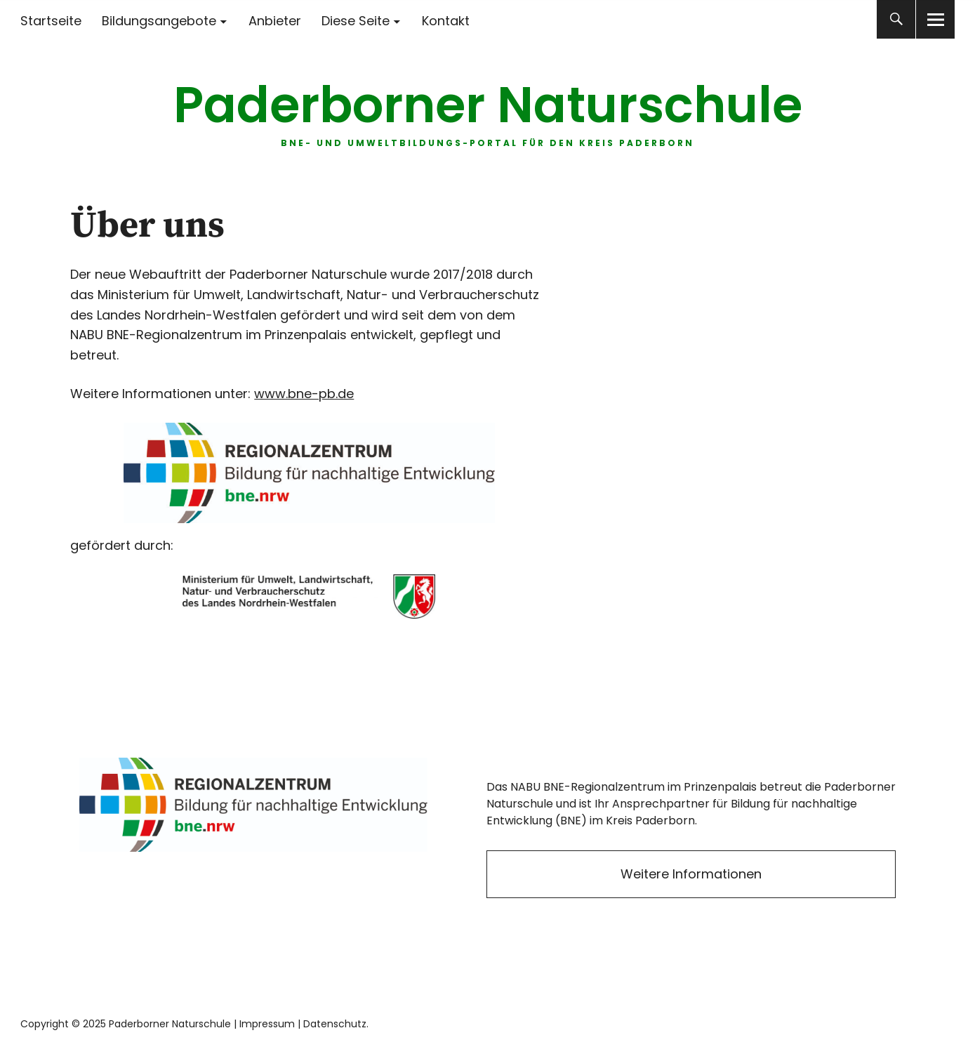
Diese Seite (355, 20)
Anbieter (274, 20)
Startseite (50, 20)
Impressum (267, 1024)
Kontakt (446, 20)
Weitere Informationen (691, 874)
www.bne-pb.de (304, 393)
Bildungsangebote (159, 20)
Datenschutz (334, 1024)
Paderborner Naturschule (487, 105)
